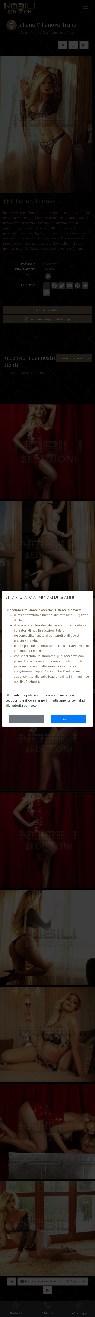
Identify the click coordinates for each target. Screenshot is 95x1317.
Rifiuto (26, 719)
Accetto (69, 719)
